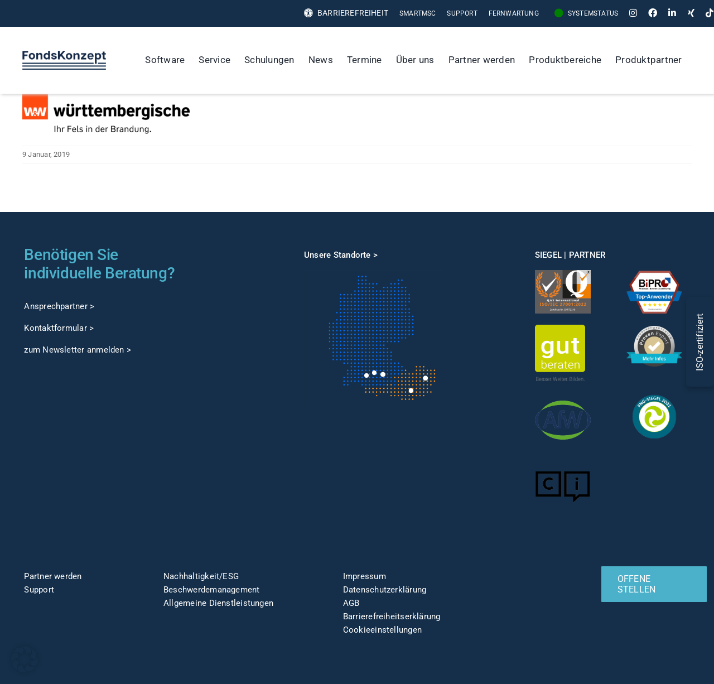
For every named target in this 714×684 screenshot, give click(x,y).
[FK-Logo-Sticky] (64, 55)
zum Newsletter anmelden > (77, 350)
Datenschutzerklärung (385, 590)
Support (39, 590)
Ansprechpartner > (59, 306)
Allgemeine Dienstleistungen (218, 603)
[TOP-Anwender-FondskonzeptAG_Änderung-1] (654, 274)
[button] (24, 659)
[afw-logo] (563, 396)
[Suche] (700, 60)
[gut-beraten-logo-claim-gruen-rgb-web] (560, 329)
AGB (351, 603)
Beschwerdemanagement (211, 590)
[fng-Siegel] (654, 393)
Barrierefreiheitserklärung (392, 616)
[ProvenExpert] (654, 330)
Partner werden (52, 576)
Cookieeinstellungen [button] (382, 630)
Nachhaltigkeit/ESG (201, 576)
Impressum (364, 576)
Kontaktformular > (59, 328)
